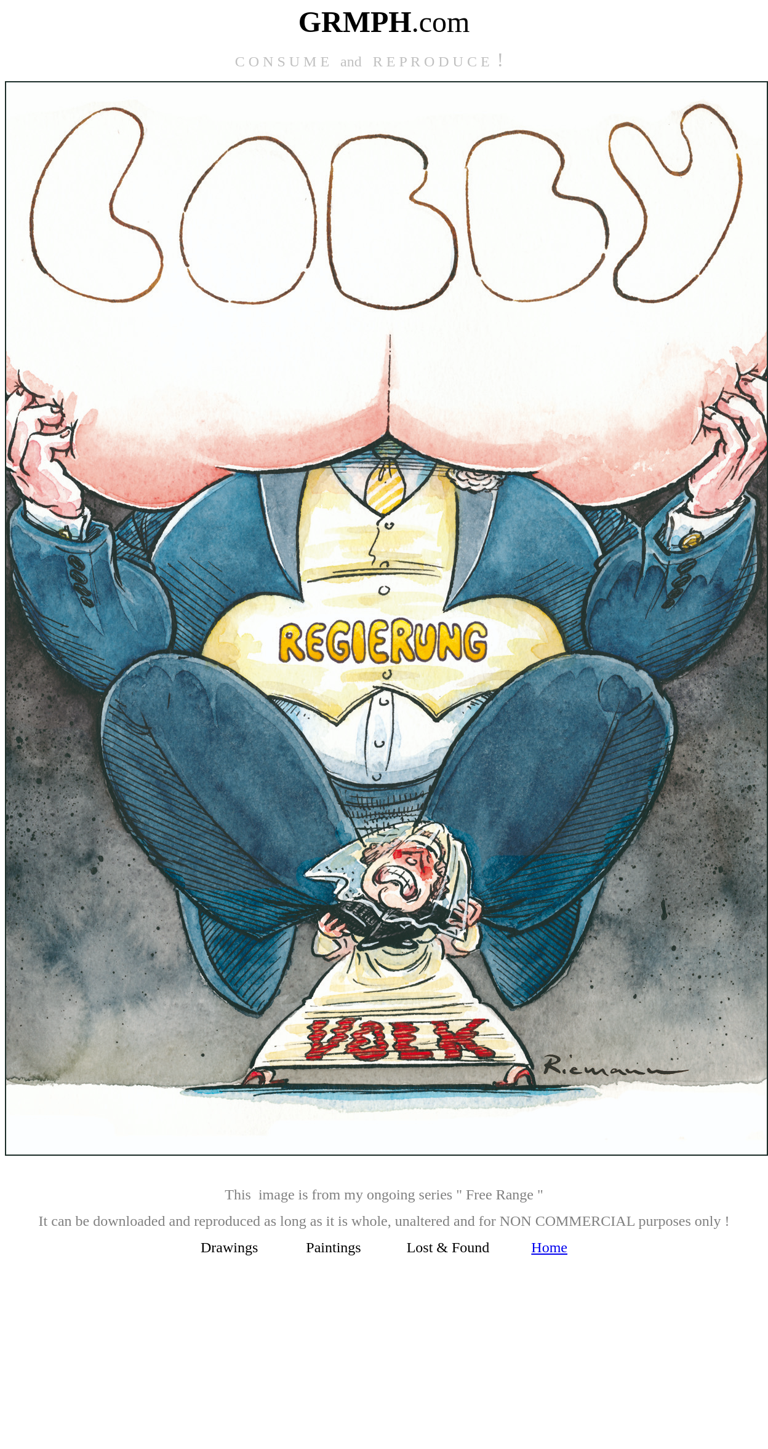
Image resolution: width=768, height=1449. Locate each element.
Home (549, 1247)
